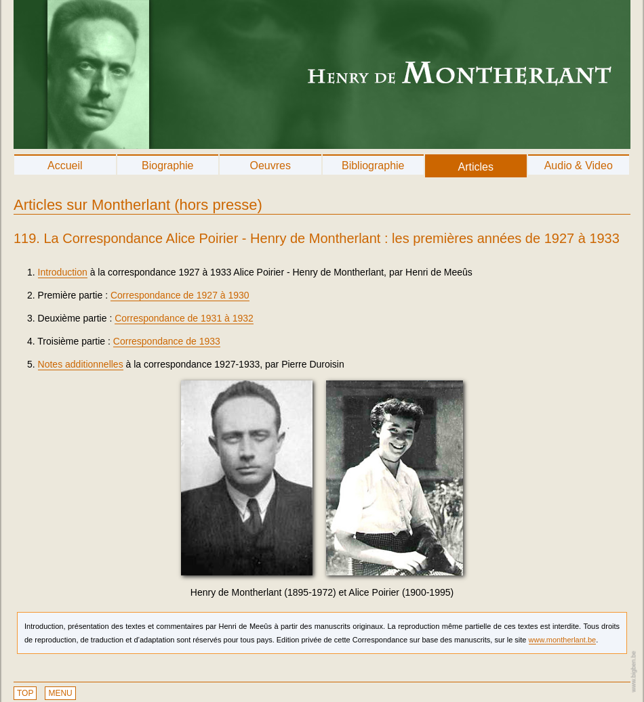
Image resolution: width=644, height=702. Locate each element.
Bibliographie (373, 165)
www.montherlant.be (563, 640)
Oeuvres (270, 165)
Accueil (65, 165)
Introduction (62, 272)
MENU (60, 693)
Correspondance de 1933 (166, 341)
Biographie (168, 165)
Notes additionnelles (80, 364)
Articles (476, 167)
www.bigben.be (633, 671)
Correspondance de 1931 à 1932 (184, 318)
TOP (25, 693)
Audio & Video (578, 165)
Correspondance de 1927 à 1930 (179, 295)
